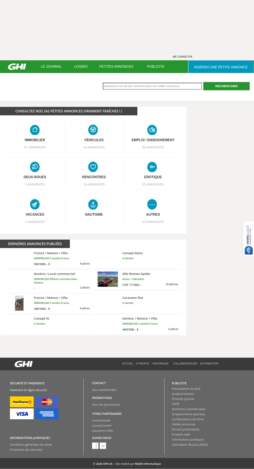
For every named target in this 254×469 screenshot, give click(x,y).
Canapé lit (41, 318)
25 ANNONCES (153, 184)
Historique (160, 363)
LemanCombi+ (102, 425)
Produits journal (183, 399)
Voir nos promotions (106, 405)
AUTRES (153, 214)
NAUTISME (94, 214)
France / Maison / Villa (51, 253)
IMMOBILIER (35, 140)
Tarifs (175, 404)
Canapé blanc (132, 253)
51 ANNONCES (35, 147)
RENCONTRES (94, 177)
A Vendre (128, 258)
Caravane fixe (132, 297)
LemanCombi (101, 420)
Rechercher (226, 86)
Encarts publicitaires (186, 429)
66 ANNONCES (153, 147)
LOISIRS (80, 66)
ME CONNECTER (182, 56)
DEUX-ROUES (35, 177)
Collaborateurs (185, 363)
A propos (142, 363)
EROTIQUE (153, 177)
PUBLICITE (155, 66)
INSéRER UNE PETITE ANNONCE (221, 67)
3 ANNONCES (35, 184)
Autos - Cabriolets (133, 279)
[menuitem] (51, 66)
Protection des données (26, 450)
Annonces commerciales (189, 409)
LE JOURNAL (51, 66)
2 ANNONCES (35, 221)
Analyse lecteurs (183, 394)
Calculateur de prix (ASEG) (190, 445)
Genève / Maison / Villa (139, 318)
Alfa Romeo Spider (136, 274)
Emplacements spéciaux (188, 414)
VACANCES (35, 214)
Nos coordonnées (104, 390)
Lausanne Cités (102, 431)
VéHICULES (94, 140)
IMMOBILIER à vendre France (51, 258)
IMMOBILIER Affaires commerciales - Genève (56, 280)
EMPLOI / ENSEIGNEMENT (153, 140)
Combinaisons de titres (188, 419)
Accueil (127, 363)
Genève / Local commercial (54, 274)
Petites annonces (183, 424)
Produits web (181, 434)
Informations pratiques (188, 439)
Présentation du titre (186, 389)
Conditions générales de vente (31, 445)
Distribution (209, 363)
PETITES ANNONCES (116, 66)
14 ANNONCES (94, 147)
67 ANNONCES (153, 221)
